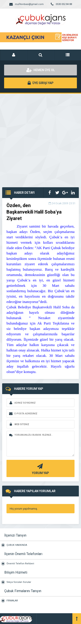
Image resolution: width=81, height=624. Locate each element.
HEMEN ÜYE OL (40, 70)
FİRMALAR (12, 600)
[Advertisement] (40, 136)
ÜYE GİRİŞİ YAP (41, 83)
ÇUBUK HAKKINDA (16, 545)
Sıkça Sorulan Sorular (18, 582)
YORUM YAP (40, 468)
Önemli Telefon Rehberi (20, 563)
